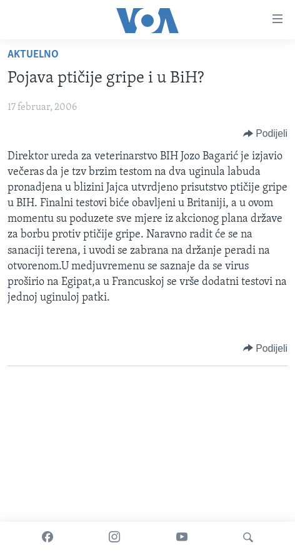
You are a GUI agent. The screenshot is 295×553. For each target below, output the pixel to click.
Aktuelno (33, 55)
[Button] (265, 134)
